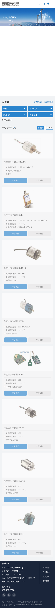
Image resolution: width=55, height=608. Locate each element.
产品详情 (39, 183)
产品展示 (45, 568)
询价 (20, 90)
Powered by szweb (34, 605)
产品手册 (15, 183)
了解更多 (7, 90)
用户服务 (45, 577)
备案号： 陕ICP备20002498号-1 (14, 605)
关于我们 (45, 581)
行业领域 (45, 572)
